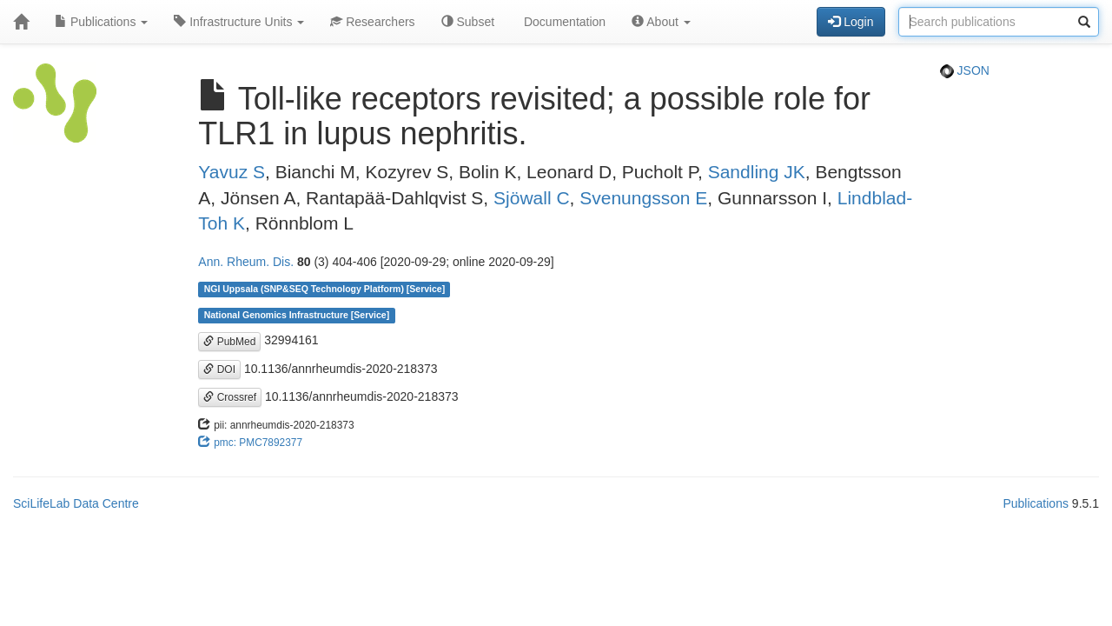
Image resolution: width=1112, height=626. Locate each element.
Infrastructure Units (239, 22)
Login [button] (850, 22)
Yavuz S (231, 172)
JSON (965, 70)
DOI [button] (219, 369)
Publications (101, 22)
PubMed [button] (229, 342)
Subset (467, 22)
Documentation (563, 22)
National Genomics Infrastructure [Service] (297, 315)
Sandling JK (756, 172)
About (661, 22)
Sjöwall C (531, 198)
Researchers (372, 22)
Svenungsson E (643, 198)
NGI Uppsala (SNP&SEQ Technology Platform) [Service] (325, 288)
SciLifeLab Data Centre (76, 503)
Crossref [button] (229, 397)
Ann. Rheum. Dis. (246, 262)
